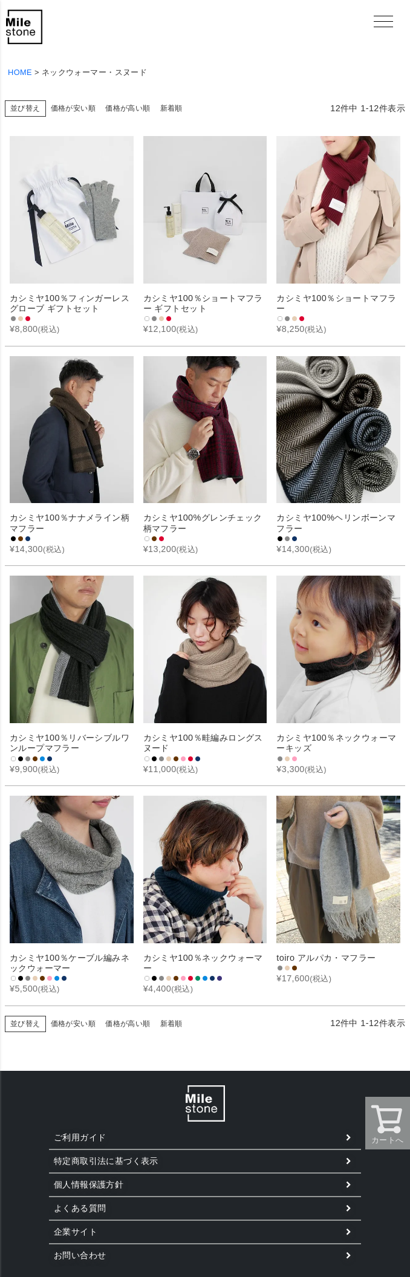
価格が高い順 (127, 108)
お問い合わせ (80, 1255)
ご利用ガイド (80, 1137)
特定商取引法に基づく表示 (106, 1161)
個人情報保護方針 (88, 1184)
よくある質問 (80, 1208)
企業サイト (75, 1231)
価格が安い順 (73, 108)
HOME (20, 72)
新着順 (171, 108)
